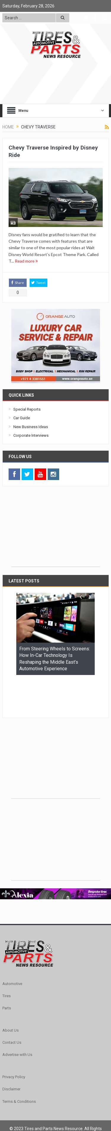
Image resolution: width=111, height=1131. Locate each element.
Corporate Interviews (31, 435)
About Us (10, 994)
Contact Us (11, 1006)
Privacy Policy (13, 1040)
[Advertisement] (55, 530)
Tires (6, 959)
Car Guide (21, 418)
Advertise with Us (17, 1018)
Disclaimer (11, 1052)
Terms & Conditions (19, 1065)
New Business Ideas (30, 427)
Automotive (12, 947)
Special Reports (27, 409)
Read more (26, 260)
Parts (6, 971)
